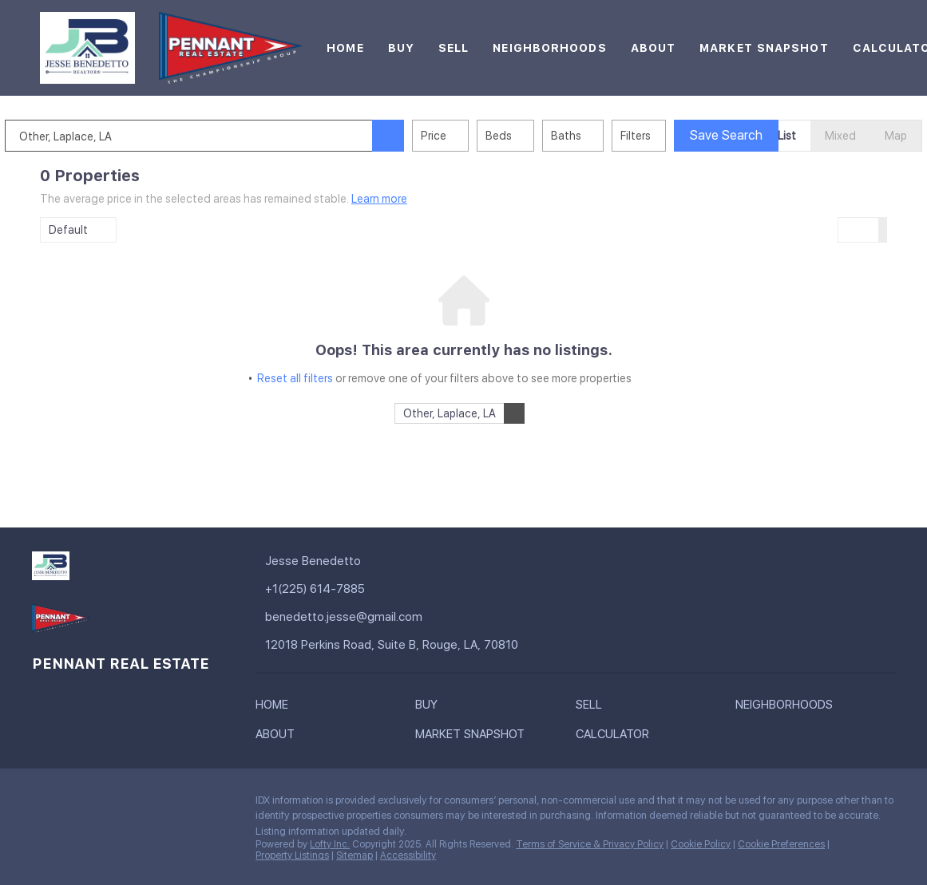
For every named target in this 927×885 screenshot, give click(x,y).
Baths (601, 135)
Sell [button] (453, 47)
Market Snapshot (764, 47)
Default (68, 229)
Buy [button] (401, 47)
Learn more (379, 198)
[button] (423, 136)
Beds (534, 135)
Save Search (761, 135)
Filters (671, 135)
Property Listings (292, 855)
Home (345, 47)
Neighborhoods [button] (549, 47)
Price (468, 135)
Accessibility (408, 855)
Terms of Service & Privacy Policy (590, 844)
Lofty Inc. (330, 844)
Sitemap (354, 855)
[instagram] (108, 804)
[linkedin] (76, 804)
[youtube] (140, 804)
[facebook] (44, 804)
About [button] (653, 47)
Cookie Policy (701, 844)
